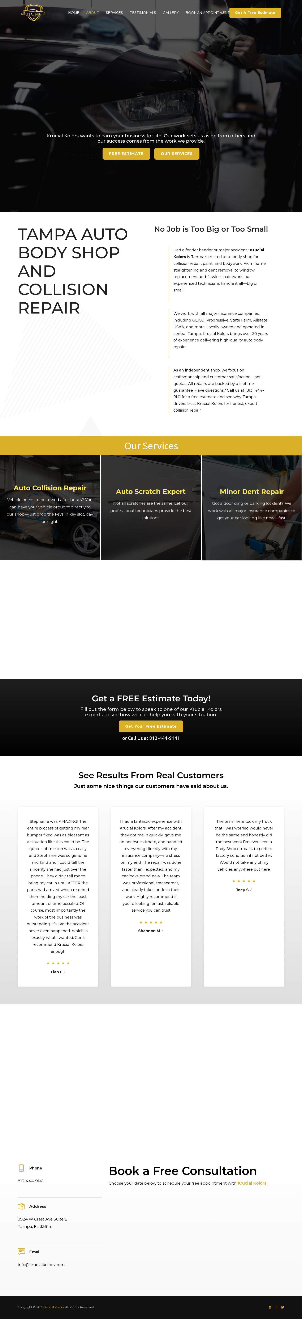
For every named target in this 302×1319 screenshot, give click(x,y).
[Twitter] (282, 1307)
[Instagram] (270, 1307)
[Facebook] (276, 1307)
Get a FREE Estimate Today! (151, 728)
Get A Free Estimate (255, 13)
